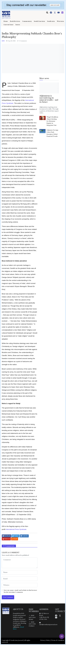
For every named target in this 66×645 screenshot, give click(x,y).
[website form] (19, 585)
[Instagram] (62, 12)
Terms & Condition (57, 640)
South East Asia (39, 21)
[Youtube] (58, 12)
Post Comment (8, 597)
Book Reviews (15, 21)
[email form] (19, 579)
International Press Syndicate (16, 529)
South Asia (51, 21)
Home (6, 21)
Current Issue (8, 24)
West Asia (60, 21)
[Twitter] (55, 12)
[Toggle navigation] (47, 13)
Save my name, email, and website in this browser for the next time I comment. (20, 591)
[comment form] (19, 563)
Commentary (27, 21)
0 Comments (22, 41)
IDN (3, 41)
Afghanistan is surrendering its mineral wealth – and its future (48, 99)
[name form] (19, 572)
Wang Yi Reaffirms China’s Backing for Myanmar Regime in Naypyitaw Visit (52, 121)
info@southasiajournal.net (48, 624)
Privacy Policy (45, 640)
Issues (17, 24)
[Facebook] (51, 12)
